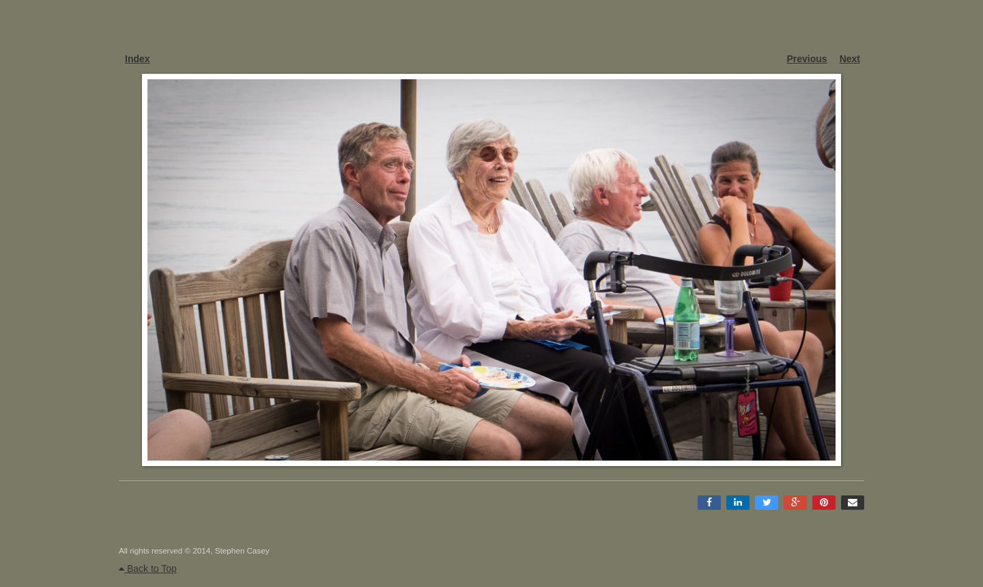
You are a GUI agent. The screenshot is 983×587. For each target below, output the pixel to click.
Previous (807, 58)
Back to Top (148, 568)
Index (137, 58)
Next (850, 58)
